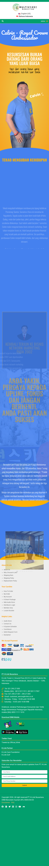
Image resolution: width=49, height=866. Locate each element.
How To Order (8, 591)
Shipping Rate (8, 575)
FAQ (12, 802)
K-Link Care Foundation (11, 752)
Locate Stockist (9, 610)
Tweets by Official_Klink (11, 742)
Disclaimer (7, 635)
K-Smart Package (9, 599)
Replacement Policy (10, 581)
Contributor (8, 629)
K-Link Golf (6, 755)
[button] (43, 21)
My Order (7, 594)
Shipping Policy (9, 578)
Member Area (8, 608)
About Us (7, 570)
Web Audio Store (9, 602)
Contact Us (7, 624)
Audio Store (8, 621)
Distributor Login (9, 605)
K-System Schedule (10, 626)
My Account (8, 597)
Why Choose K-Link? (10, 572)
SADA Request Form (10, 632)
